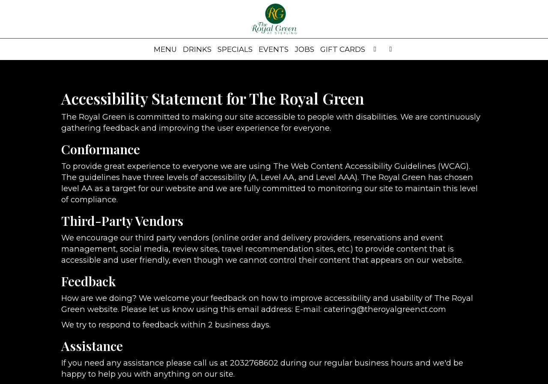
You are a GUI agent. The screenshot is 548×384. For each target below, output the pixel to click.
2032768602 (254, 363)
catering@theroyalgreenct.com (385, 309)
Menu (165, 49)
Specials (235, 49)
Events (274, 49)
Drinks (197, 49)
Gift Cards (342, 49)
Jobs (304, 49)
